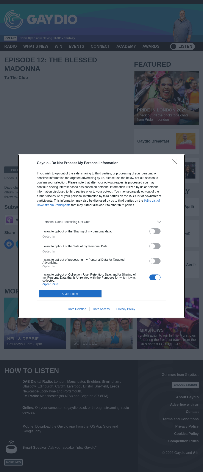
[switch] (155, 231)
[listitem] (101, 222)
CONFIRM (70, 293)
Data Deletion (77, 309)
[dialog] (101, 236)
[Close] (176, 163)
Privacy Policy (125, 309)
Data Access (101, 309)
